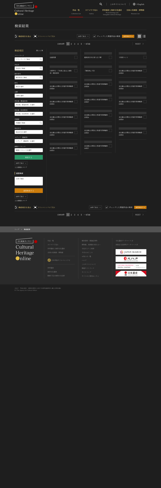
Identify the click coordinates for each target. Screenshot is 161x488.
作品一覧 (76, 12)
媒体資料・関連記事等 (89, 424)
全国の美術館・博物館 (135, 12)
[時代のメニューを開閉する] (29, 87)
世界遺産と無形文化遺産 (112, 12)
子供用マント (123, 81)
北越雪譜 (53, 75)
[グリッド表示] (139, 36)
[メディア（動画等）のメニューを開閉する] (29, 141)
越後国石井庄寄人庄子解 (93, 63)
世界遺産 (51, 451)
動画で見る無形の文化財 (56, 459)
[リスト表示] (144, 36)
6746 (88, 43)
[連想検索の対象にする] (76, 75)
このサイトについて (118, 4)
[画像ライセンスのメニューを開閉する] (29, 150)
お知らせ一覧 (86, 440)
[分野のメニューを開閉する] (29, 96)
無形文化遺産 (52, 455)
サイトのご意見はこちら (90, 459)
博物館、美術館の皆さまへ (91, 428)
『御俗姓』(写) (89, 95)
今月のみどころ (87, 436)
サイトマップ (86, 455)
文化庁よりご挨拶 (88, 432)
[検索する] (41, 59)
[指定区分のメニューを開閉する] (29, 132)
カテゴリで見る (91, 12)
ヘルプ (84, 444)
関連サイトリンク (88, 451)
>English (138, 4)
